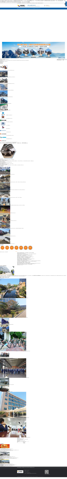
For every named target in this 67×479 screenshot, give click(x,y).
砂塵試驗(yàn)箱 (1, 464)
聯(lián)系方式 (38, 8)
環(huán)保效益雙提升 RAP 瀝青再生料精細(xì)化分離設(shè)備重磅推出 (7, 458)
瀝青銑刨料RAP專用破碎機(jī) (17, 60)
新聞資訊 (35, 8)
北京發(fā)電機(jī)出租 (2, 459)
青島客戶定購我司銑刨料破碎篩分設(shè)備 (4, 449)
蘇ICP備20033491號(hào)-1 (41, 476)
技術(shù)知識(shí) (3, 451)
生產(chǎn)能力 (6, 276)
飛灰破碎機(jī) (1, 62)
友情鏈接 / (1, 456)
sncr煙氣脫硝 (1, 461)
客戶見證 (9, 276)
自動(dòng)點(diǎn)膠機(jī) (2, 462)
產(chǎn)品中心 (24, 467)
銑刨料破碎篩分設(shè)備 (22, 8)
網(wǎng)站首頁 (18, 8)
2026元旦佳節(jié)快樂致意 (3, 448)
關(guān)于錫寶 (21, 467)
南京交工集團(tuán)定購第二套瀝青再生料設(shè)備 (5, 450)
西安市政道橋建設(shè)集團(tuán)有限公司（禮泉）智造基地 (6, 465)
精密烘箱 (1, 457)
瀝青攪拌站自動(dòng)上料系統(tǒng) (3, 61)
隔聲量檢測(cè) (1, 458)
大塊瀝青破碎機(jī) (27, 60)
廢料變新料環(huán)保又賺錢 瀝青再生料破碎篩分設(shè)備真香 (6, 456)
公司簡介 (36, 8)
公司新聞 (1, 443)
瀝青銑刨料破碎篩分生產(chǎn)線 (10, 60)
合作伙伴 (1, 110)
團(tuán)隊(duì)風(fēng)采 (2, 276)
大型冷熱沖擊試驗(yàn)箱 (2, 466)
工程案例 (33, 8)
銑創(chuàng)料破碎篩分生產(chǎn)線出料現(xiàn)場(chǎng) (6, 464)
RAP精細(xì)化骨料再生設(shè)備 (28, 8)
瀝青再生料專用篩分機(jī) (22, 60)
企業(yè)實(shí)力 (28, 467)
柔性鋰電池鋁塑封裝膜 (2, 463)
